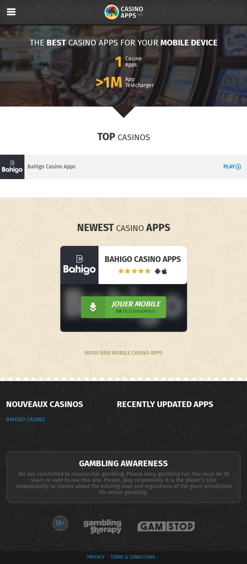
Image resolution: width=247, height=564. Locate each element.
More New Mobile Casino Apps (124, 353)
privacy (96, 557)
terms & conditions (132, 557)
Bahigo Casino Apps (51, 166)
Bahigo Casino (25, 419)
